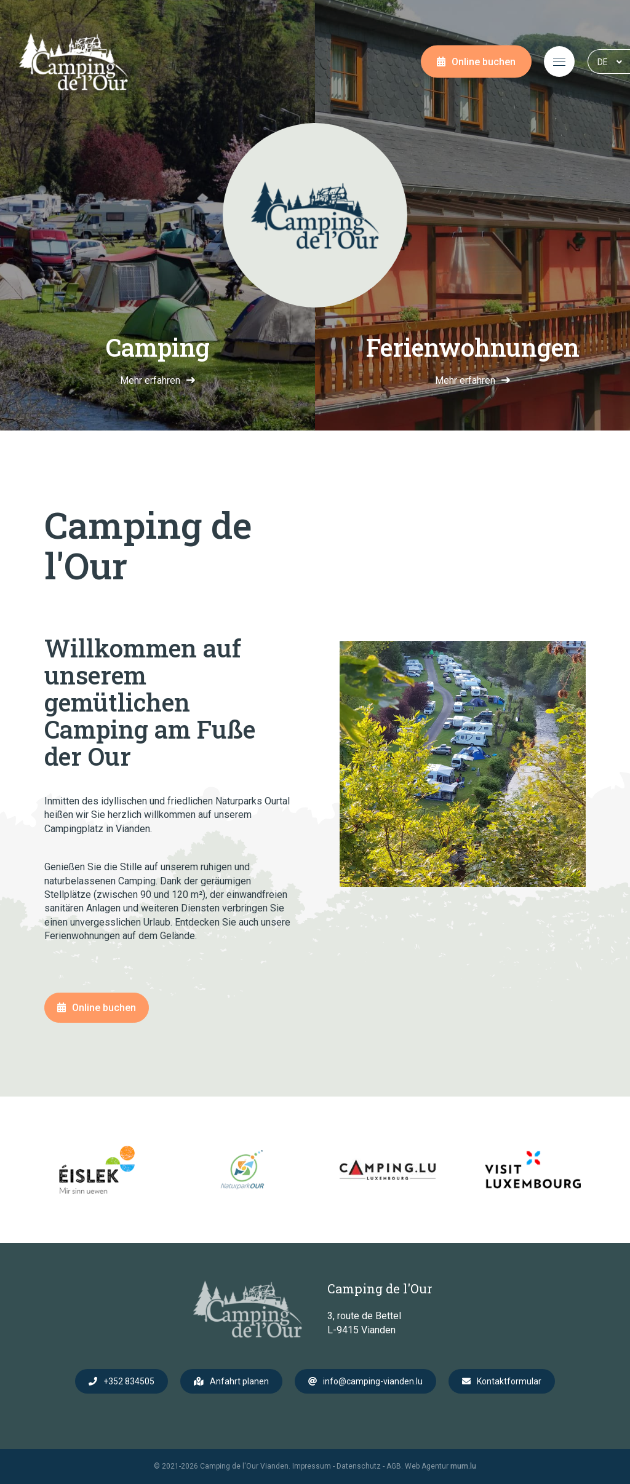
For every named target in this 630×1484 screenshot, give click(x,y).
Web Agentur (427, 1466)
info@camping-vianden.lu (373, 1381)
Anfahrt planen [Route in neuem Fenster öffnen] (239, 1381)
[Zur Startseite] (73, 61)
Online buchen (484, 62)
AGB (393, 1466)
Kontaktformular (509, 1381)
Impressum (311, 1466)
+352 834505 (128, 1381)
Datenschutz (359, 1466)
